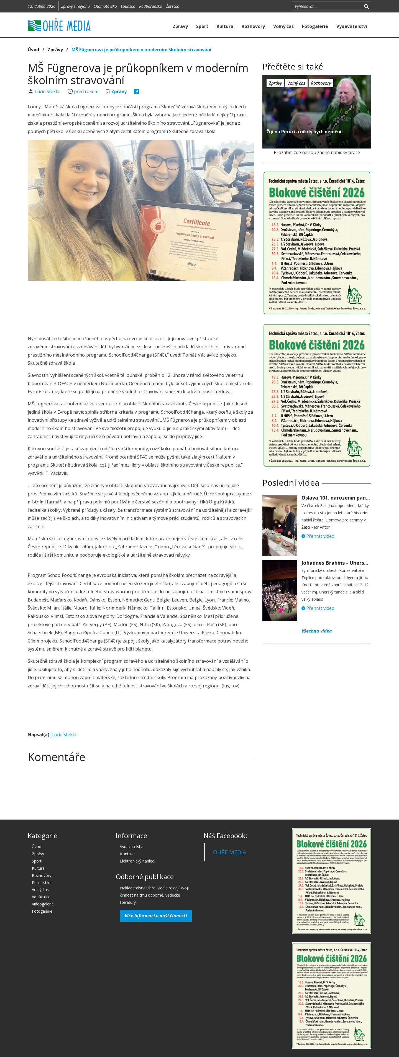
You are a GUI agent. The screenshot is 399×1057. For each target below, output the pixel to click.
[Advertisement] (141, 300)
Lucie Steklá (47, 91)
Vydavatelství (351, 26)
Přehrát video (317, 536)
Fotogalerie (315, 26)
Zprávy (180, 26)
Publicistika (42, 882)
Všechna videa (316, 631)
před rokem (86, 91)
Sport (202, 26)
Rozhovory (253, 26)
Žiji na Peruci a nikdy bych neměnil (305, 132)
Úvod (33, 50)
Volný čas (283, 26)
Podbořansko (150, 6)
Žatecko (172, 6)
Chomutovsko (105, 6)
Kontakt (127, 853)
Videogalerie (43, 904)
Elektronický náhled (137, 861)
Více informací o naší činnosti (156, 916)
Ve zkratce (41, 896)
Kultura (225, 26)
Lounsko (128, 6)
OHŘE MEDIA (229, 852)
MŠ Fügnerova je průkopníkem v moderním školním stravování (141, 50)
